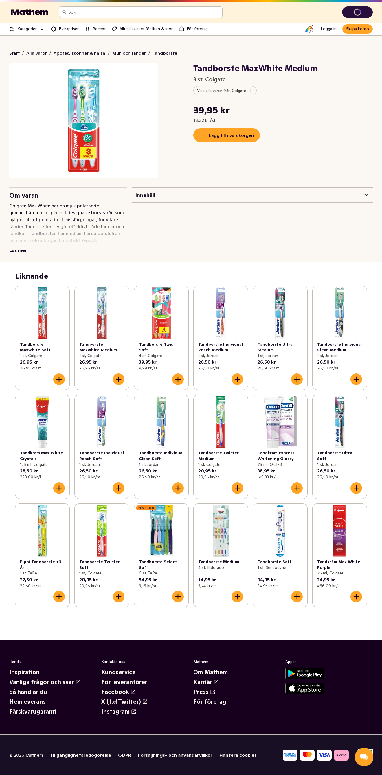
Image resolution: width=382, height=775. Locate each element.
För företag (209, 702)
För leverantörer (124, 682)
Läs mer (18, 250)
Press (204, 692)
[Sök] (64, 12)
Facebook (118, 692)
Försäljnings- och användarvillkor (175, 755)
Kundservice (118, 672)
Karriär (206, 682)
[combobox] (144, 12)
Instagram (119, 711)
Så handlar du (28, 692)
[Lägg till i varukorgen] (59, 379)
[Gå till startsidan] (29, 12)
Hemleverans (27, 702)
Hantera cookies (238, 755)
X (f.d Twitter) (124, 702)
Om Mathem (210, 672)
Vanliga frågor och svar (45, 682)
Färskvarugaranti (32, 711)
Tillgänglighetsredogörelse (80, 755)
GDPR (124, 755)
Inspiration (24, 672)
